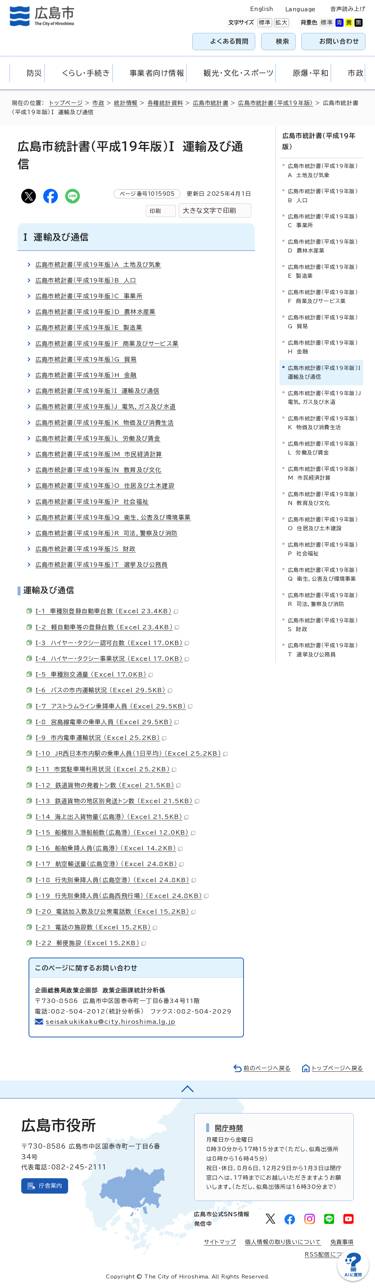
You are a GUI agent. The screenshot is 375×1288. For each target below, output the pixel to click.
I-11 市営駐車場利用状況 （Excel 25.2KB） (106, 769)
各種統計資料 (165, 103)
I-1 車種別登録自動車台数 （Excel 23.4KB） (107, 611)
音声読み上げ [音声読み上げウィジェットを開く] (348, 9)
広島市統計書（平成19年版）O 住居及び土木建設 (105, 485)
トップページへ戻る (337, 1068)
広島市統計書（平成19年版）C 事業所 (89, 296)
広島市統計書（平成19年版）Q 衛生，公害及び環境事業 (113, 517)
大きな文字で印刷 (209, 210)
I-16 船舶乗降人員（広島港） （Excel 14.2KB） (109, 848)
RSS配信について (329, 1254)
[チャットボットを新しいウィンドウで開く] (353, 1279)
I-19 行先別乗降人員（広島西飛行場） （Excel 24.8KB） (122, 896)
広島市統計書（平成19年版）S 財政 (86, 549)
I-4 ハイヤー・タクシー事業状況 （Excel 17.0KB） (112, 659)
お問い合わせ (339, 41)
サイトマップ (220, 1242)
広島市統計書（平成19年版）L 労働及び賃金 (98, 438)
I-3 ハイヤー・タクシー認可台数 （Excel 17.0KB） (112, 643)
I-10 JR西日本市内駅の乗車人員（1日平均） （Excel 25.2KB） (131, 753)
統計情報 (126, 103)
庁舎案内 (51, 1185)
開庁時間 (229, 1127)
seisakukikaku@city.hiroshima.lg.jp (111, 1022)
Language (300, 9)
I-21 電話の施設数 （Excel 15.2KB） (96, 927)
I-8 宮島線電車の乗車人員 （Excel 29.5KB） (107, 722)
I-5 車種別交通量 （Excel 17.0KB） (94, 674)
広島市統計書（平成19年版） (275, 103)
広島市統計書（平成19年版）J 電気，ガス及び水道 (106, 406)
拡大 (280, 22)
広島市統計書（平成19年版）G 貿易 (86, 359)
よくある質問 (229, 41)
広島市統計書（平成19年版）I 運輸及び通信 (97, 391)
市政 (98, 103)
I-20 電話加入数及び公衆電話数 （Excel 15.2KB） (116, 911)
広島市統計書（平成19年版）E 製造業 (89, 327)
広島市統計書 (211, 103)
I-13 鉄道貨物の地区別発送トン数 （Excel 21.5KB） (117, 801)
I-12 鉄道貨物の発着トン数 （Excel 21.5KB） (108, 785)
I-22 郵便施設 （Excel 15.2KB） (91, 943)
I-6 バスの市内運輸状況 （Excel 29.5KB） (104, 690)
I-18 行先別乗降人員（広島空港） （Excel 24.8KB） (116, 880)
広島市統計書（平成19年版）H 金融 (86, 375)
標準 (264, 22)
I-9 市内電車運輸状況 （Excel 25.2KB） (101, 738)
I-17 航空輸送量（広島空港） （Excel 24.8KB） (109, 864)
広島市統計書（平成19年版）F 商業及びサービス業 (107, 344)
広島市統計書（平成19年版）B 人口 (86, 280)
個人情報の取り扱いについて (283, 1242)
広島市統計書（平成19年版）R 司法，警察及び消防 (107, 533)
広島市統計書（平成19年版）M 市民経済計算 (99, 454)
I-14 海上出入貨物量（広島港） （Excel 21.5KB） (112, 817)
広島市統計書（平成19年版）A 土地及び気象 (98, 264)
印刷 (155, 211)
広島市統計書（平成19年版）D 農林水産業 (96, 312)
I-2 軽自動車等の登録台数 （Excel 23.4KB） (107, 627)
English (262, 9)
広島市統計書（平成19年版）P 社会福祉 (92, 502)
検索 (283, 41)
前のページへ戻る (267, 1068)
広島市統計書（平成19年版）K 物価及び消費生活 (105, 423)
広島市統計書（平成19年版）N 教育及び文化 (99, 470)
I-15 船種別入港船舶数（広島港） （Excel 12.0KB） (115, 832)
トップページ (66, 103)
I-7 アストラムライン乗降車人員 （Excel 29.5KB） (114, 706)
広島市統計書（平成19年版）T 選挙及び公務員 (102, 565)
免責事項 (342, 1242)
